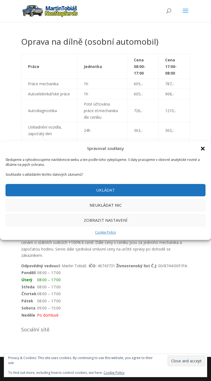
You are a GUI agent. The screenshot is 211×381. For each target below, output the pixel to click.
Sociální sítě (35, 329)
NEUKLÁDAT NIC (106, 205)
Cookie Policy (105, 232)
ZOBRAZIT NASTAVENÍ (105, 220)
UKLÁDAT (105, 190)
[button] (203, 148)
